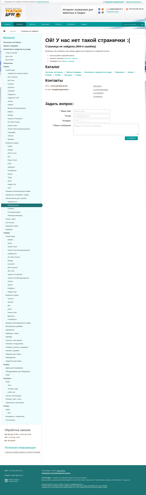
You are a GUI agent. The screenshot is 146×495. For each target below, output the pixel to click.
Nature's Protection (15, 119)
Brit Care (11, 80)
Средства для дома (13, 361)
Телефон (66, 121)
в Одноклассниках (100, 89)
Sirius (10, 243)
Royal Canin (12, 126)
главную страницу (67, 61)
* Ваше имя (65, 111)
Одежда (9, 337)
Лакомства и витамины (15, 403)
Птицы (6, 406)
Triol (9, 385)
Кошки (6, 67)
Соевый (11, 209)
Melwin (10, 112)
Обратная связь (113, 12)
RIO (9, 413)
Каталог (20, 24)
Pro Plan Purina (14, 122)
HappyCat (11, 94)
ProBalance (12, 319)
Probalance (12, 170)
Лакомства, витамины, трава (17, 195)
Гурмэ (10, 146)
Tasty (10, 177)
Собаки (7, 233)
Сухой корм (10, 70)
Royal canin (12, 312)
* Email (67, 116)
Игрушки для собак (13, 354)
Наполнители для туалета (16, 198)
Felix (9, 164)
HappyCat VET (13, 98)
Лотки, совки (11, 219)
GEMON (11, 87)
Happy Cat (12, 184)
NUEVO (11, 299)
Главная (7, 24)
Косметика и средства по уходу (17, 49)
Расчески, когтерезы (12, 42)
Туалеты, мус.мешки (14, 340)
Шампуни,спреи (12, 226)
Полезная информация (20, 447)
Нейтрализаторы (15, 215)
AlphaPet (11, 167)
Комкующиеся (13, 205)
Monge (10, 115)
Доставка (45, 24)
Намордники (11, 357)
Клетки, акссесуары (13, 396)
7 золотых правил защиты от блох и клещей (22, 452)
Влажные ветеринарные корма (18, 191)
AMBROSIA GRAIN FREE (18, 73)
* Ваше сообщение (62, 125)
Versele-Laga (13, 389)
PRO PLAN (12, 153)
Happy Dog (12, 292)
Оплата (58, 24)
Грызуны (7, 378)
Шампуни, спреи (12, 333)
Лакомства (10, 330)
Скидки (84, 24)
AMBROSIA (12, 254)
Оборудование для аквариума (18, 371)
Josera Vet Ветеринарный (18, 278)
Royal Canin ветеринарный (19, 129)
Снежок (11, 84)
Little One (11, 392)
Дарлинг (11, 316)
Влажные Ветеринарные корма (18, 323)
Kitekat (10, 105)
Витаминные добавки (14, 326)
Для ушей (9, 60)
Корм (8, 375)
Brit (9, 157)
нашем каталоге (43, 2)
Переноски (8, 63)
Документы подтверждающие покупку (56, 473)
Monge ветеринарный (17, 108)
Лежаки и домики (12, 351)
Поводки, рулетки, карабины (17, 347)
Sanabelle (11, 132)
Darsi (10, 181)
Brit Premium (13, 77)
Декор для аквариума (14, 368)
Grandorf (11, 91)
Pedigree (11, 288)
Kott (9, 188)
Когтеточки (10, 223)
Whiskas (11, 139)
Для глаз (9, 56)
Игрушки (9, 229)
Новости (32, 24)
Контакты (71, 24)
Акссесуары (10, 420)
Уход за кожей (11, 53)
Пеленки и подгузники (14, 344)
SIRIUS (10, 136)
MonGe (10, 302)
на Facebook (98, 93)
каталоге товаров (70, 58)
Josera (10, 101)
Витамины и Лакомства (15, 416)
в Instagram (97, 96)
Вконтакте (97, 86)
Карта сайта (61, 470)
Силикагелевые (14, 212)
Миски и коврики (11, 46)
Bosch (10, 285)
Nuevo (10, 174)
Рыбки (6, 365)
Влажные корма (12, 143)
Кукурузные (12, 202)
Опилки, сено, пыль (13, 399)
